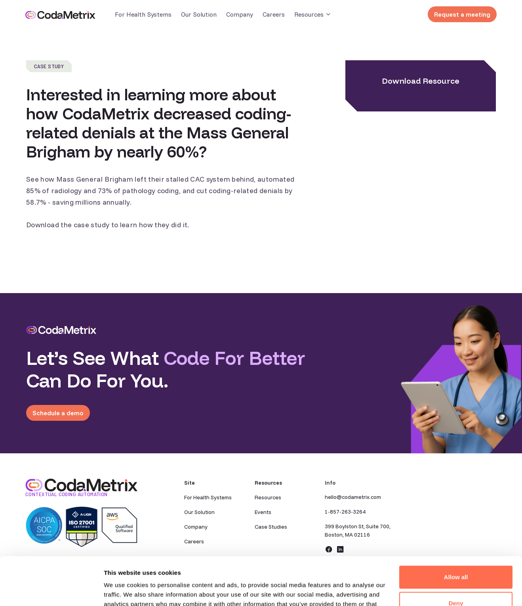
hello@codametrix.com (353, 497)
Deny (456, 557)
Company (239, 14)
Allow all (456, 532)
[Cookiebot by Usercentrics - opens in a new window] (51, 590)
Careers (274, 14)
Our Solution (199, 14)
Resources (268, 497)
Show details (122, 590)
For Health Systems (143, 14)
